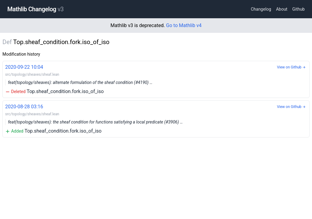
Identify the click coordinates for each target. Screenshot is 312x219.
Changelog (261, 9)
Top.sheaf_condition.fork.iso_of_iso (156, 79)
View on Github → (291, 67)
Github (298, 9)
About (281, 9)
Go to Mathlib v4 (183, 25)
